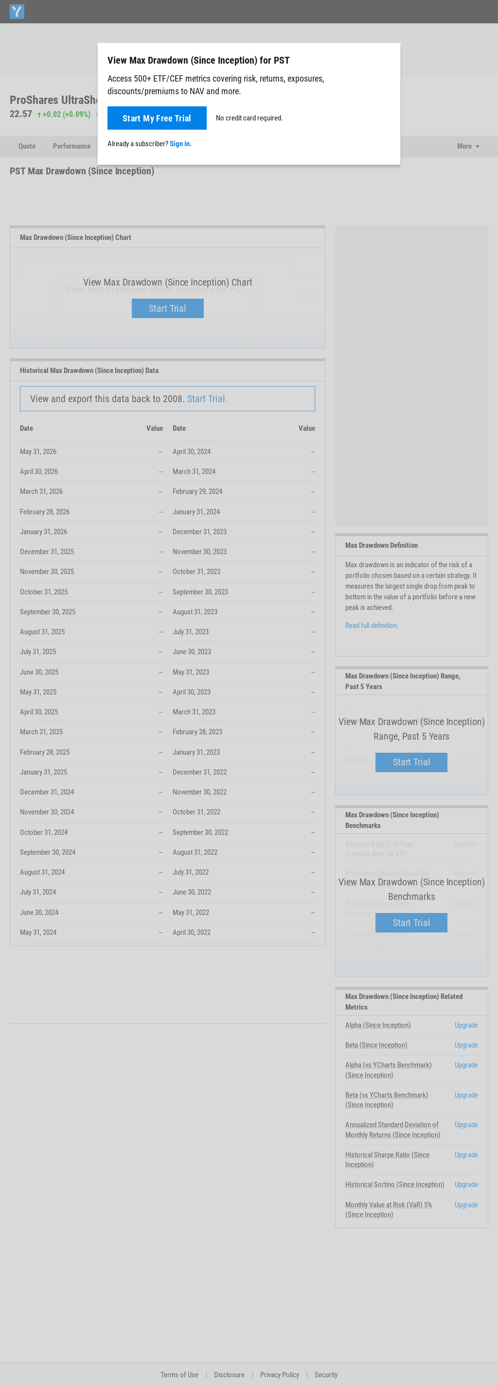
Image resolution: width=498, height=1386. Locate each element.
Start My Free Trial (157, 118)
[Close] (387, 60)
